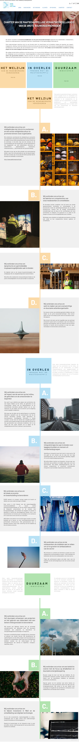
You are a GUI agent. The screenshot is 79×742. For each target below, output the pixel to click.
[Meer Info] (13, 77)
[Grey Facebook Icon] (72, 3)
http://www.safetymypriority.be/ (13, 159)
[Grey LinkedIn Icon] (70, 3)
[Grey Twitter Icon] (74, 3)
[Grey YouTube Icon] (78, 3)
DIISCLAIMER (74, 740)
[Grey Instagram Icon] (76, 3)
